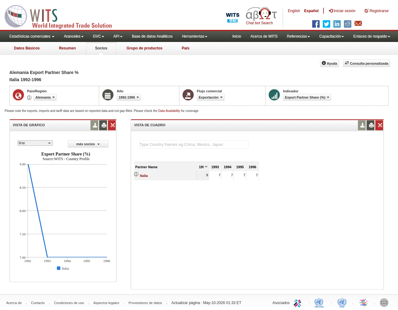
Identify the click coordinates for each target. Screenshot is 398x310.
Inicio (236, 36)
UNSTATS (342, 302)
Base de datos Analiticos (152, 36)
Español (311, 11)
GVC (98, 36)
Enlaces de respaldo (371, 36)
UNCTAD (320, 302)
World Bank (385, 302)
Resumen (67, 48)
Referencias (298, 36)
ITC (298, 302)
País (185, 48)
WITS (62, 15)
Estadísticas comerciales (31, 36)
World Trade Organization (364, 302)
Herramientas (194, 36)
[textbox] (194, 144)
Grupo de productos (144, 48)
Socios (101, 48)
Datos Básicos (27, 48)
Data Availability (169, 111)
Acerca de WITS (263, 36)
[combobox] (35, 143)
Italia (144, 176)
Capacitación (331, 36)
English (294, 11)
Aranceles (73, 36)
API (118, 36)
